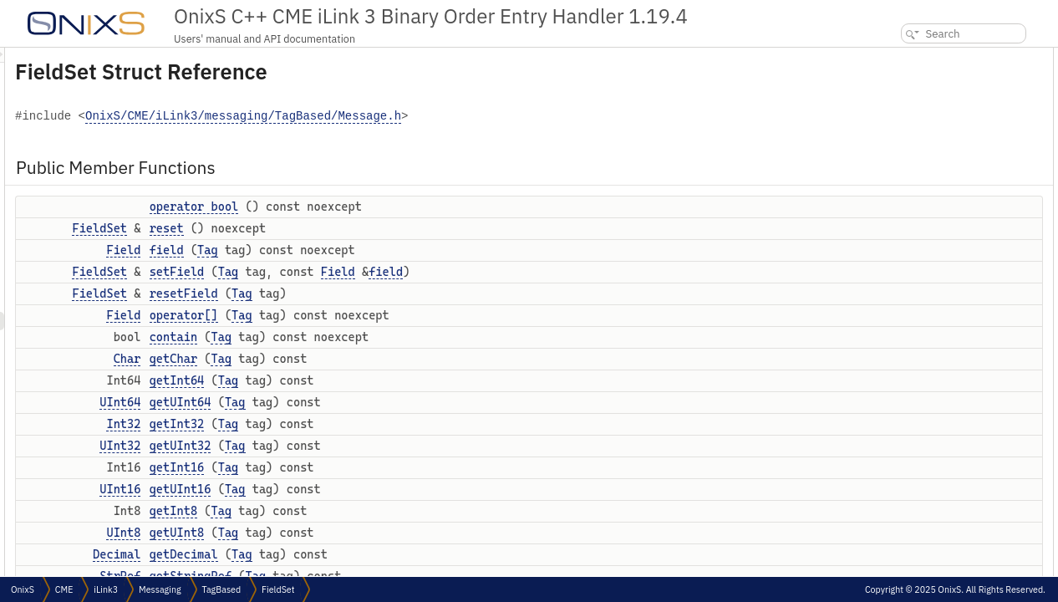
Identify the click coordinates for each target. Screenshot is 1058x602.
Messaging (160, 589)
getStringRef (914, 387)
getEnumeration (921, 442)
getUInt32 (389, 445)
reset (376, 228)
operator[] (393, 315)
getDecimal (393, 554)
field (376, 250)
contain (382, 337)
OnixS (22, 589)
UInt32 (328, 445)
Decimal (325, 554)
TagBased (222, 589)
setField (386, 271)
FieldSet (308, 228)
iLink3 (106, 589)
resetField (393, 293)
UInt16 (328, 489)
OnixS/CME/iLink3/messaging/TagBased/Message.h (452, 117)
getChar (382, 358)
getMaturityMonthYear (934, 424)
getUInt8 (386, 532)
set (892, 479)
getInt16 (386, 467)
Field (332, 250)
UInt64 (328, 402)
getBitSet (906, 461)
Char (336, 358)
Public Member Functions (931, 56)
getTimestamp (917, 406)
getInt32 (386, 424)
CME (64, 589)
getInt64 (386, 380)
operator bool (403, 206)
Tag (416, 250)
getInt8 (382, 511)
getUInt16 (389, 489)
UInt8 (332, 532)
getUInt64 (389, 402)
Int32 (332, 424)
